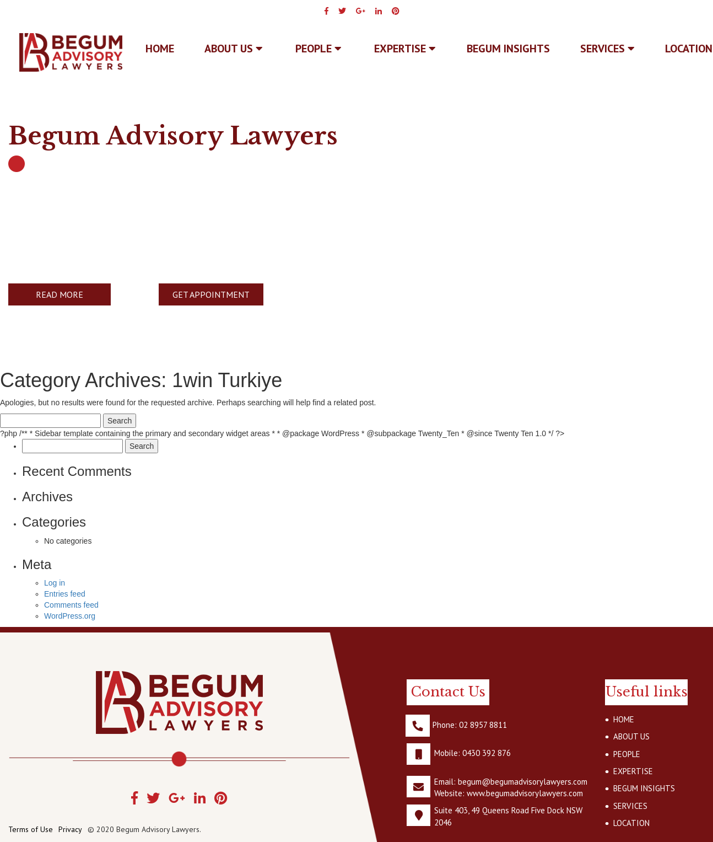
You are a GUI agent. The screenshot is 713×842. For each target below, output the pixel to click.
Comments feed (71, 604)
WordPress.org (69, 616)
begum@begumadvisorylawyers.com (522, 781)
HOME (623, 719)
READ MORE (59, 294)
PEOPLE (318, 48)
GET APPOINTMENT (211, 294)
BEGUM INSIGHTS (508, 48)
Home (159, 48)
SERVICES (607, 48)
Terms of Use (30, 829)
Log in (54, 582)
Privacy (70, 829)
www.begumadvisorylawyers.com (525, 793)
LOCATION (631, 823)
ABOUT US (233, 48)
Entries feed (64, 593)
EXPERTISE (405, 48)
